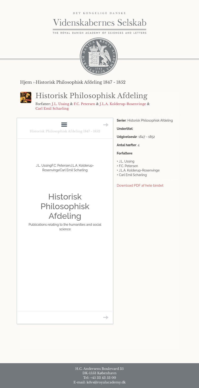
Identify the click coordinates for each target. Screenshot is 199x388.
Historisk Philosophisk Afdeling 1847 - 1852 (65, 131)
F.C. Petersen (84, 104)
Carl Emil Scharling (52, 108)
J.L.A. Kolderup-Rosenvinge (123, 104)
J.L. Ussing (60, 104)
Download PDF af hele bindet (140, 185)
